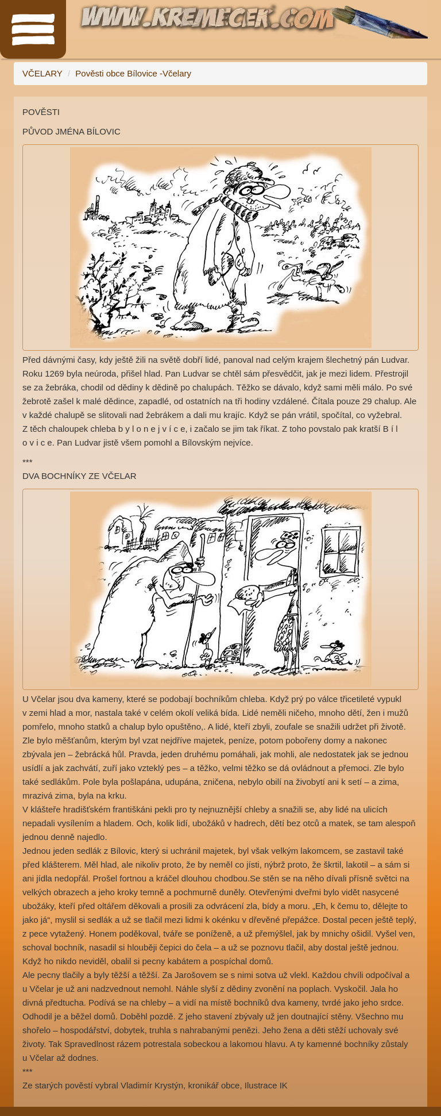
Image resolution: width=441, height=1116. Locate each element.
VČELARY (42, 73)
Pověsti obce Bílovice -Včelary (133, 73)
